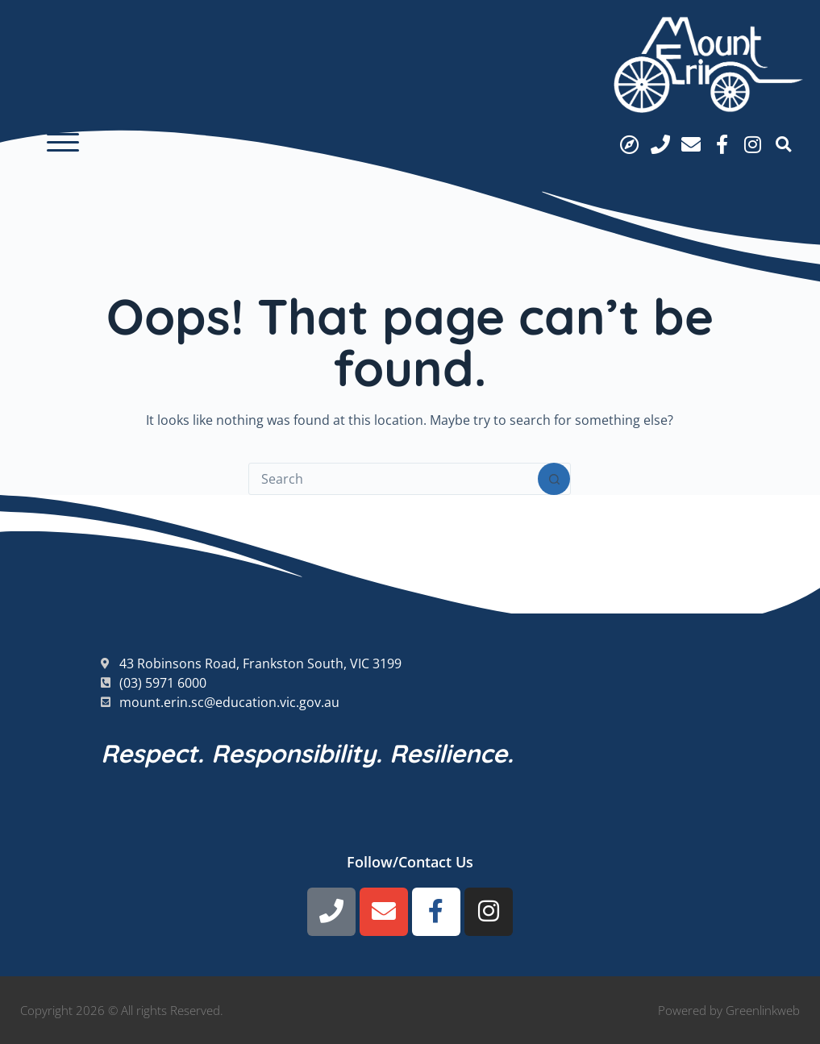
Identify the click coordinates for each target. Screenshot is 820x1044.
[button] (62, 143)
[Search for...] (393, 479)
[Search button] (554, 479)
